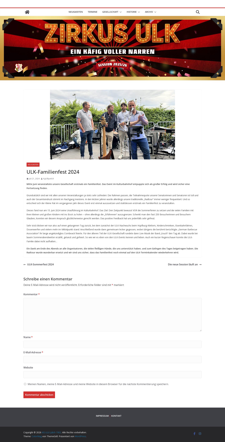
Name (28, 337)
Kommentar (31, 294)
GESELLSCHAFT (110, 11)
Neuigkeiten (76, 11)
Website (28, 367)
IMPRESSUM (102, 415)
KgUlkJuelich (48, 178)
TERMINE (92, 11)
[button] (120, 12)
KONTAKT (116, 415)
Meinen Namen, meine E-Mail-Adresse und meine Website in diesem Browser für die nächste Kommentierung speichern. (98, 384)
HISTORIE (132, 11)
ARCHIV (149, 11)
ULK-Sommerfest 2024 (38, 264)
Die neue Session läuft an (185, 264)
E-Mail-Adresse (33, 352)
